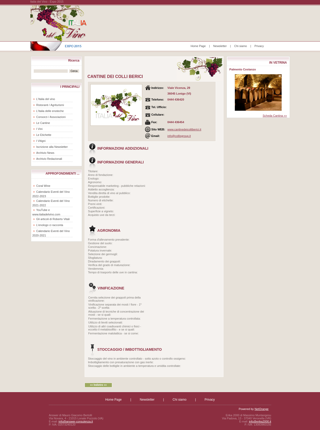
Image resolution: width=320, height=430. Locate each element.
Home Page (198, 46)
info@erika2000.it (260, 421)
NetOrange (262, 409)
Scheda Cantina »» (275, 115)
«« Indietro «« (98, 384)
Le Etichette (43, 134)
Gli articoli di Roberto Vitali (53, 219)
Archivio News (45, 152)
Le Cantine (43, 122)
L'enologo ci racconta (49, 225)
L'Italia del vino (45, 99)
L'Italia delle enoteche (50, 111)
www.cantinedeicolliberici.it (184, 129)
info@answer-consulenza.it (76, 421)
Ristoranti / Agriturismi (50, 105)
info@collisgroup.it (179, 135)
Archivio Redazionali (49, 158)
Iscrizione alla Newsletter (52, 146)
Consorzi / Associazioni (51, 116)
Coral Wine (43, 185)
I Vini (39, 128)
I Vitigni (41, 140)
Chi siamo (240, 46)
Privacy (259, 46)
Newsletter (220, 46)
